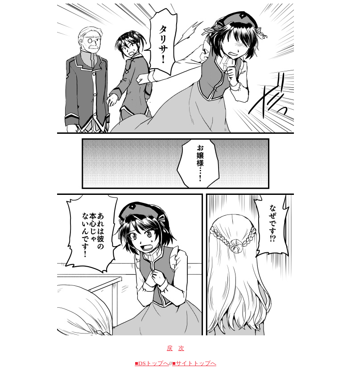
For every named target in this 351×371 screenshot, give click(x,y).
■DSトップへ (152, 363)
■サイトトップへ (194, 363)
